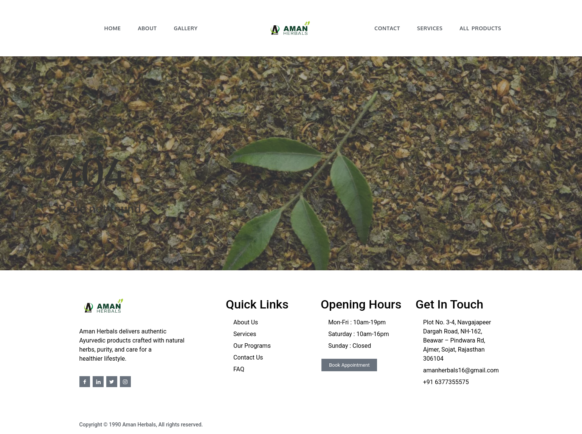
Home (112, 28)
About (147, 28)
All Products (480, 28)
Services (429, 28)
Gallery (185, 28)
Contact (387, 28)
